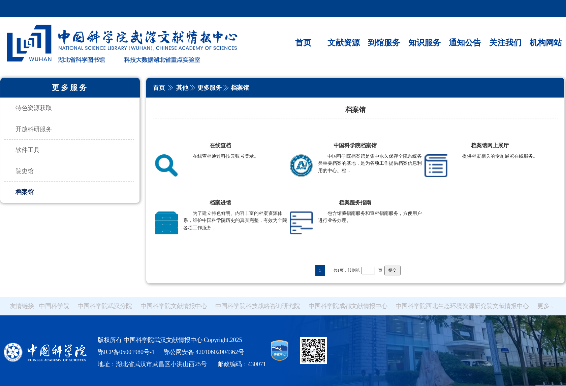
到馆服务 (384, 42)
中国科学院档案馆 (355, 145)
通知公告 (465, 42)
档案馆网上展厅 (490, 145)
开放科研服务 (33, 129)
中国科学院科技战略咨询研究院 (257, 306)
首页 (303, 42)
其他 (182, 87)
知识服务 (424, 42)
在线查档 (220, 145)
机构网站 (546, 42)
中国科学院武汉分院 (104, 306)
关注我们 (505, 42)
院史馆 (24, 171)
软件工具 (27, 150)
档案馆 (24, 192)
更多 (545, 306)
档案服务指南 (355, 202)
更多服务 (209, 87)
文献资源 (343, 42)
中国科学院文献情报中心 (173, 306)
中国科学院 (54, 306)
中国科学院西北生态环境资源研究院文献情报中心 (462, 306)
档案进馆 (220, 202)
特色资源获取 (33, 108)
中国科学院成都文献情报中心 (348, 306)
